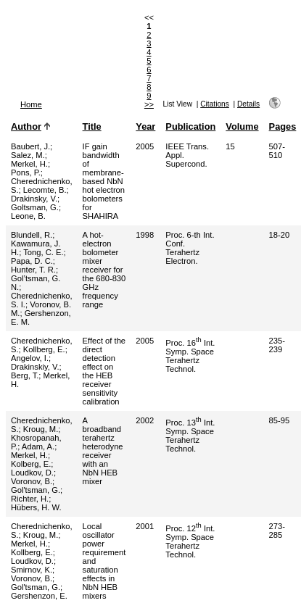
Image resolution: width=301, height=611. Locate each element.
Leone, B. (28, 216)
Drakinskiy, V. (35, 366)
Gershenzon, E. (39, 595)
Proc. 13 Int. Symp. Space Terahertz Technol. (190, 435)
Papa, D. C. (32, 261)
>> (149, 104)
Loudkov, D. (32, 472)
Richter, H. (30, 498)
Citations (214, 104)
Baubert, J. (30, 146)
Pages (283, 126)
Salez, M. (28, 155)
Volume (242, 126)
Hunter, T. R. (33, 269)
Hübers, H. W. (36, 507)
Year (145, 126)
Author (26, 126)
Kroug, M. (41, 429)
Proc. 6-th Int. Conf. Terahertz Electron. (189, 247)
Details (248, 104)
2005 (145, 146)
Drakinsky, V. (34, 198)
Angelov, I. (30, 358)
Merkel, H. (29, 163)
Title (92, 126)
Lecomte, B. (45, 190)
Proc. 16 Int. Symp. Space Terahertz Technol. (190, 355)
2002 (145, 420)
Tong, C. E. (43, 252)
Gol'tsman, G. (35, 490)
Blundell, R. (31, 234)
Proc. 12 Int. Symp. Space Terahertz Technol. (190, 541)
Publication (190, 126)
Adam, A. (38, 446)
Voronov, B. (31, 481)
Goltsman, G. (35, 207)
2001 (145, 526)
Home (31, 104)
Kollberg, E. (44, 349)
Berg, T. (24, 375)
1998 (145, 234)
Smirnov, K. (31, 569)
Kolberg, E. (31, 464)
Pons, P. (26, 172)
